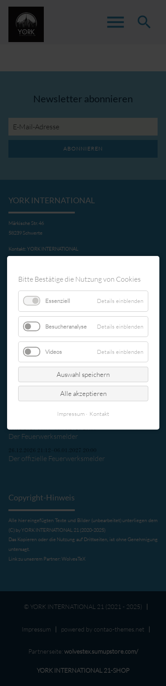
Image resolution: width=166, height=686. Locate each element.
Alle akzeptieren (83, 393)
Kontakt (99, 414)
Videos (53, 351)
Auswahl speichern (83, 374)
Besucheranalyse (66, 326)
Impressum (71, 414)
